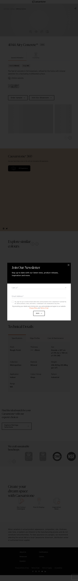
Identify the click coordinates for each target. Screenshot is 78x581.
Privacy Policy (33, 308)
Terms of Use (44, 308)
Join (39, 313)
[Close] (68, 265)
